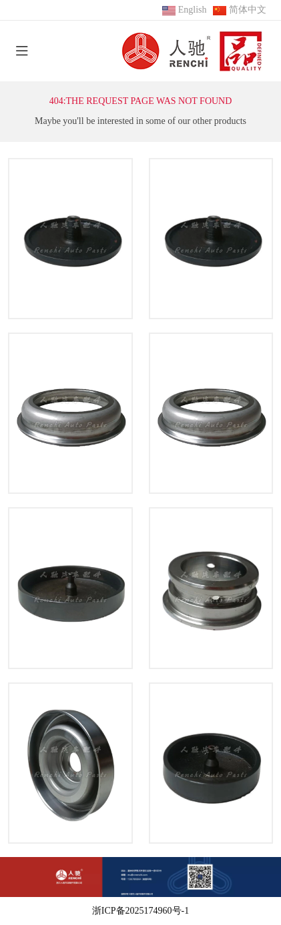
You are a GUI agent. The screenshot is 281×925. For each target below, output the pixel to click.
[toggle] (22, 51)
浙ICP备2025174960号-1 (140, 911)
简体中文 (247, 10)
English (192, 10)
